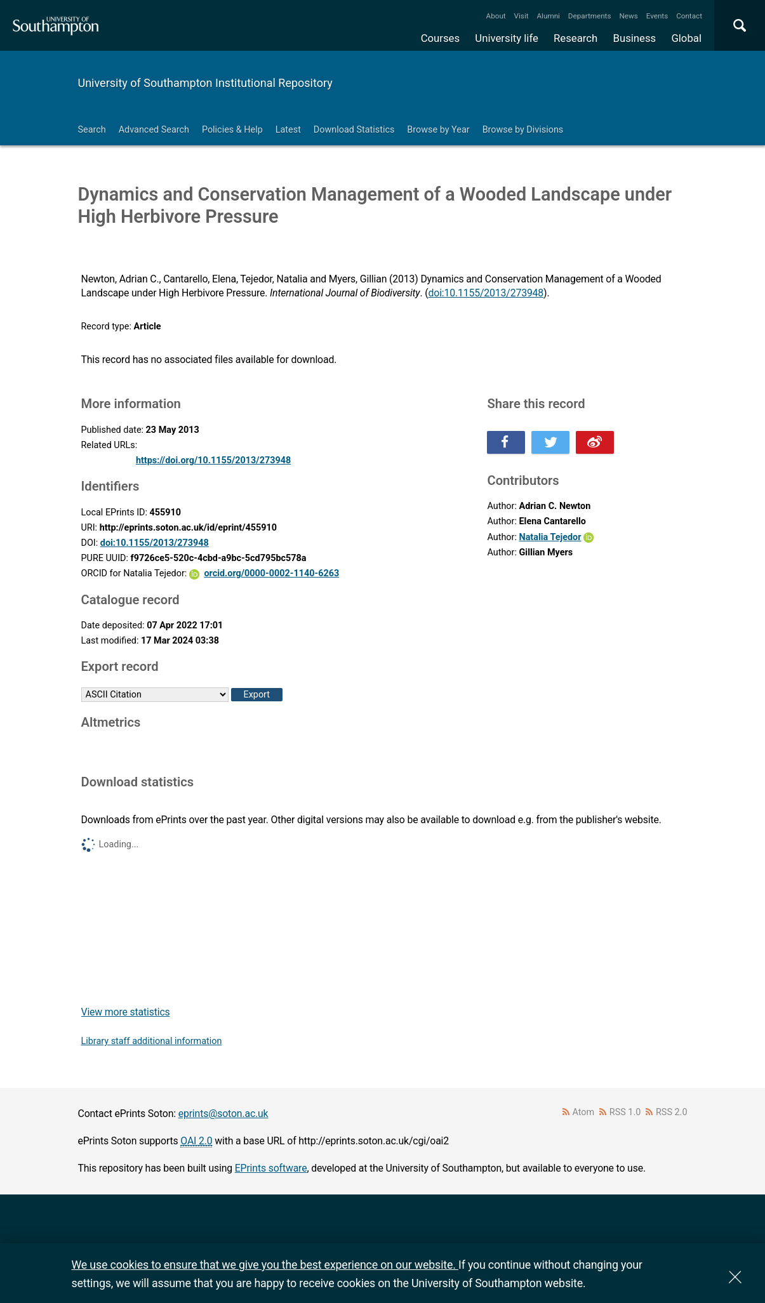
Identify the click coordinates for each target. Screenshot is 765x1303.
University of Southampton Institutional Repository (205, 82)
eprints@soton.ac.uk (223, 1114)
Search (92, 129)
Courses (440, 38)
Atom (583, 1112)
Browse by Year (438, 129)
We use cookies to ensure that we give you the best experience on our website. (265, 1264)
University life (506, 38)
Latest (288, 129)
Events (657, 15)
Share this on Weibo (595, 442)
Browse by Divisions (523, 129)
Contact (689, 15)
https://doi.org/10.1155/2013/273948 (213, 460)
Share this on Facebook (506, 442)
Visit (521, 15)
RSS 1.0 (625, 1112)
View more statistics (125, 1012)
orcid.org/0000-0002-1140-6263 (271, 573)
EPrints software (271, 1168)
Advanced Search (154, 129)
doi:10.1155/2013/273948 (486, 293)
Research (575, 38)
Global (686, 38)
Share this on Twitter (550, 442)
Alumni (547, 15)
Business (634, 38)
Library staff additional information (151, 1041)
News (628, 15)
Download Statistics (354, 129)
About (496, 15)
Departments (589, 15)
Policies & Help (232, 129)
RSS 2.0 (672, 1112)
